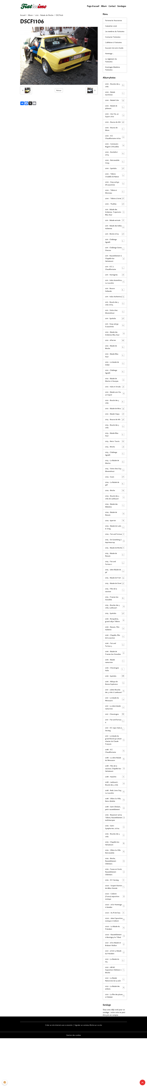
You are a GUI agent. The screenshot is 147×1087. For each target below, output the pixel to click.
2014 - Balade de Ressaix (115, 535)
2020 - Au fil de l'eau (115, 955)
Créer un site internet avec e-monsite (57, 1074)
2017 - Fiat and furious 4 (115, 755)
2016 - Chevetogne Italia (115, 700)
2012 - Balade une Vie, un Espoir (115, 411)
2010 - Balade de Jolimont (115, 110)
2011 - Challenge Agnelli (115, 251)
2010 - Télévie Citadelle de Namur (115, 182)
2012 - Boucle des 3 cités (115, 419)
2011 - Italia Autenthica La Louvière (115, 294)
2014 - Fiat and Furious (115, 557)
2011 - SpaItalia (115, 335)
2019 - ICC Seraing (115, 919)
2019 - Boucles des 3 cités (115, 873)
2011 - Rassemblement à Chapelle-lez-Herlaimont (115, 269)
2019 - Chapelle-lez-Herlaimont (115, 882)
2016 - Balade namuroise (115, 692)
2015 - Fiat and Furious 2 (115, 590)
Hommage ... (110, 56)
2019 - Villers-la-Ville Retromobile (115, 890)
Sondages (121, 6)
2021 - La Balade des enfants (115, 1036)
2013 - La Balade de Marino (115, 482)
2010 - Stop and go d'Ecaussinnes (115, 190)
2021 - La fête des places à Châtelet (115, 1044)
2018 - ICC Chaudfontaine (115, 785)
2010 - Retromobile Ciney (115, 168)
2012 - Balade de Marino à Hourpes (115, 397)
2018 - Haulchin (115, 812)
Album (104, 6)
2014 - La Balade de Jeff (115, 504)
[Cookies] (4, 1082)
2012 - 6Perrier (115, 357)
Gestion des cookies (73, 1084)
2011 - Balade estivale (115, 230)
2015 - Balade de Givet (115, 612)
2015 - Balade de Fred (115, 605)
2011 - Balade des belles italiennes (115, 237)
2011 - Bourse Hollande (115, 303)
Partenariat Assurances (114, 20)
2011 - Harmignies (115, 285)
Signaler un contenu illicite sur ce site (89, 1074)
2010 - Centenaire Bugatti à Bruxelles (115, 151)
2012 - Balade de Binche (44, 15)
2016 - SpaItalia (115, 707)
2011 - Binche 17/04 (115, 244)
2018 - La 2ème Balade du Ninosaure (115, 794)
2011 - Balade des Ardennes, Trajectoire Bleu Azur (115, 222)
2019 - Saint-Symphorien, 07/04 (115, 865)
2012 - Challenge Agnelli (115, 388)
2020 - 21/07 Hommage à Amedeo (115, 948)
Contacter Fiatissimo (113, 40)
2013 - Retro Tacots (115, 462)
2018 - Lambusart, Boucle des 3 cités (115, 818)
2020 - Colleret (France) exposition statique (115, 938)
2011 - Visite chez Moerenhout (115, 328)
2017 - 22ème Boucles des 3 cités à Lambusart (115, 724)
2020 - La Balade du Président (115, 972)
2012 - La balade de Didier (115, 380)
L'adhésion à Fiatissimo (114, 45)
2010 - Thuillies (115, 214)
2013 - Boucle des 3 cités (115, 446)
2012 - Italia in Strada (115, 404)
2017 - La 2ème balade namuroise (115, 741)
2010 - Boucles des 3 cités (115, 88)
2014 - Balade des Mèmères (115, 526)
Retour (58, 90)
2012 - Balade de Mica (115, 427)
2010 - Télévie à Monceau (115, 198)
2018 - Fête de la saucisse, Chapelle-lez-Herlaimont (115, 803)
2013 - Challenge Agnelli (115, 474)
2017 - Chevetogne (115, 748)
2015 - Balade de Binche (115, 573)
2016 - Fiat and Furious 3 (115, 675)
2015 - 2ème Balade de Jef (115, 598)
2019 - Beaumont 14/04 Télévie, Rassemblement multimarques (115, 854)
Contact (112, 6)
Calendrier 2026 (111, 26)
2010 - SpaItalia (115, 175)
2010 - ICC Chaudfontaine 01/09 (115, 143)
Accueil (23, 15)
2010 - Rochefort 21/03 (115, 160)
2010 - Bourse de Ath (115, 127)
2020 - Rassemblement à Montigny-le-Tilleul (115, 982)
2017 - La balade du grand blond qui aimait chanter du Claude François (115, 775)
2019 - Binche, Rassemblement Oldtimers (115, 900)
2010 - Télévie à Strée (115, 207)
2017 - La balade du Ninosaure (115, 733)
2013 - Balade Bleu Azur (115, 455)
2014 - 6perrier (115, 542)
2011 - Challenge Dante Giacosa (115, 259)
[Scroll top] (142, 1082)
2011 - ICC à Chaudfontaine (115, 278)
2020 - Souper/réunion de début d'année (115, 927)
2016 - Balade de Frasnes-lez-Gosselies (115, 683)
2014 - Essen (115, 498)
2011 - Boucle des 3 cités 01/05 (115, 320)
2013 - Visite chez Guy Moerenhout (115, 491)
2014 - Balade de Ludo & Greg (115, 548)
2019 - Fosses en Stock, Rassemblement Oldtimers (115, 911)
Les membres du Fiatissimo (111, 33)
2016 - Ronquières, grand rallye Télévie (115, 650)
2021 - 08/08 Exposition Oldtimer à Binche (115, 1018)
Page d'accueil (93, 6)
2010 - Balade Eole (115, 103)
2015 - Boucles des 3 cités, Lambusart (115, 637)
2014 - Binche (115, 511)
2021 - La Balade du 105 (115, 1008)
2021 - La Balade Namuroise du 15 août (115, 1027)
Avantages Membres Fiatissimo (113, 71)
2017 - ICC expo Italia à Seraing (115, 763)
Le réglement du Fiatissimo (111, 63)
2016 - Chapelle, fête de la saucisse (115, 667)
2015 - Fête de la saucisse (115, 620)
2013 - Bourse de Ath (115, 440)
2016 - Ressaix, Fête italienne (115, 659)
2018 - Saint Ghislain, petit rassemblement (115, 843)
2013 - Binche (115, 467)
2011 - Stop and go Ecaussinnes (115, 342)
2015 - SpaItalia (115, 644)
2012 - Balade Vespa (115, 434)
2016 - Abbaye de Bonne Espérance (115, 714)
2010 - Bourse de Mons (115, 135)
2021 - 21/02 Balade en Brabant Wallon (115, 992)
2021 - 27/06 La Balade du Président (115, 1000)
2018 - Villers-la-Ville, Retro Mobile (115, 835)
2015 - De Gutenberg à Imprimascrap (115, 565)
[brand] (34, 6)
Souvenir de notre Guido (114, 51)
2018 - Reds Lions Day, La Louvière (115, 827)
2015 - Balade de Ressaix (115, 581)
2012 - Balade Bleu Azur (115, 372)
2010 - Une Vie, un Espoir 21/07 (115, 118)
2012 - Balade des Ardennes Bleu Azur (115, 350)
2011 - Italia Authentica (115, 311)
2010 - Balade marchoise (115, 96)
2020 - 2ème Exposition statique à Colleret (115, 963)
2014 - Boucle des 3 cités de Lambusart (115, 518)
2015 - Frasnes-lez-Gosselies (115, 628)
